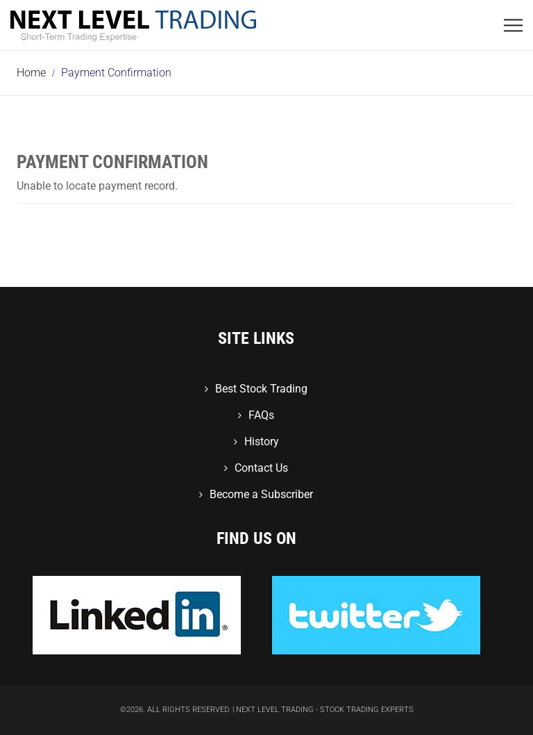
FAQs (261, 415)
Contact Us (261, 467)
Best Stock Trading (261, 388)
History (261, 441)
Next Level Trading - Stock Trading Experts (325, 709)
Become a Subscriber (261, 494)
